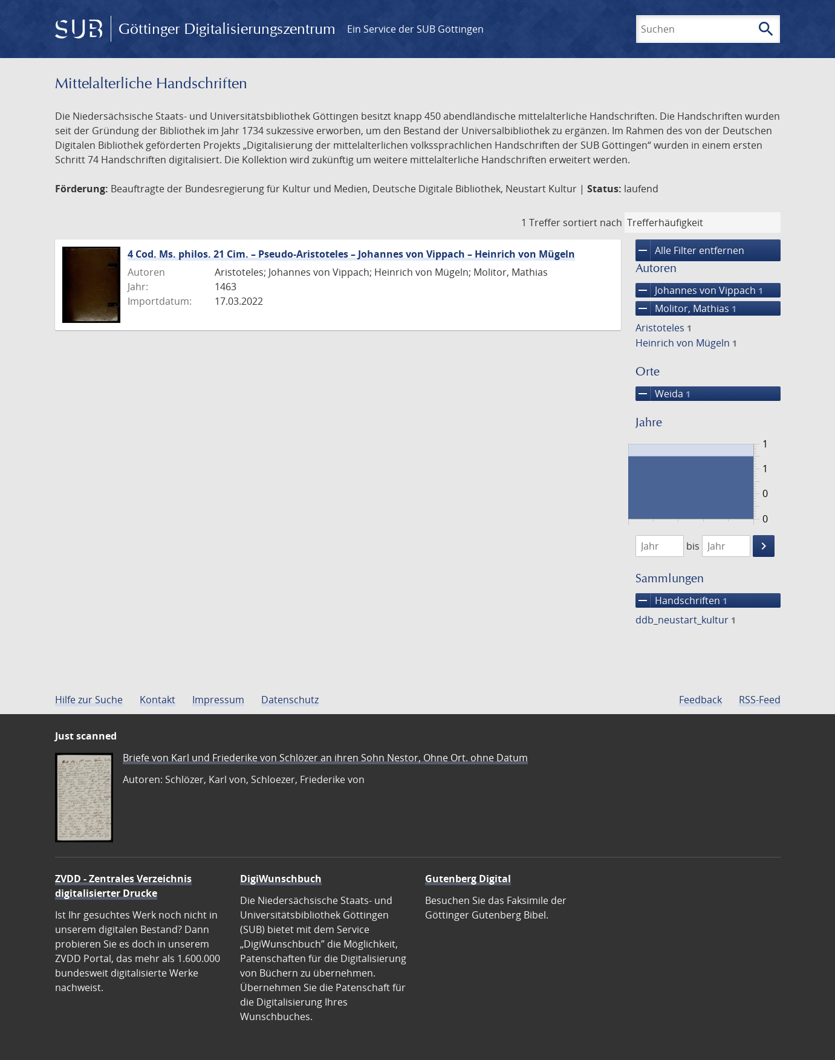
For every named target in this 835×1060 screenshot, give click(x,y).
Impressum (218, 699)
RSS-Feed (760, 699)
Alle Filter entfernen (689, 250)
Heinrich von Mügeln (686, 343)
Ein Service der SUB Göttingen (415, 29)
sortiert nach (592, 222)
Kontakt (157, 699)
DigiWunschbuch (281, 878)
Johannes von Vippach (699, 290)
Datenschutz (290, 699)
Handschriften (681, 600)
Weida (662, 393)
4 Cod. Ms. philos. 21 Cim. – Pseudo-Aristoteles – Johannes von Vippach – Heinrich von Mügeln (351, 254)
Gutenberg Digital (468, 878)
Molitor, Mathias (685, 308)
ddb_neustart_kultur (685, 619)
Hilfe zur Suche (89, 699)
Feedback (700, 699)
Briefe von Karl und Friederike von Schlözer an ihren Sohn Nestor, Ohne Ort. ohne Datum (325, 757)
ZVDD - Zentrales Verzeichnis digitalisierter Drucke (123, 886)
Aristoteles (663, 327)
